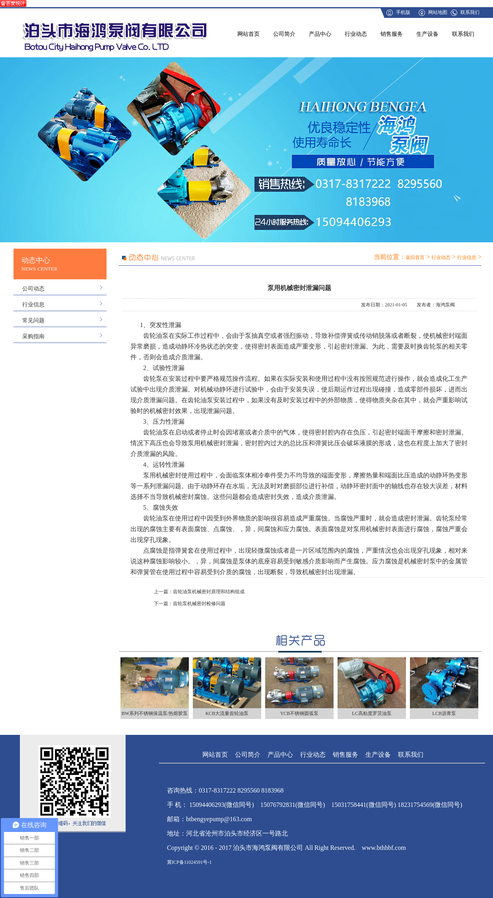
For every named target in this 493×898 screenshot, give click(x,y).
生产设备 (427, 34)
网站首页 (248, 34)
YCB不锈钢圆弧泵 (299, 713)
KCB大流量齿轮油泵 (227, 713)
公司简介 (284, 34)
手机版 (403, 12)
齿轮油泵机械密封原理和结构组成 (209, 591)
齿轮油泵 (200, 400)
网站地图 (437, 12)
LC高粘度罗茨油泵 (371, 713)
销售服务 (391, 34)
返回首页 (415, 257)
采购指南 (33, 336)
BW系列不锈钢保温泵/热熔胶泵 (155, 713)
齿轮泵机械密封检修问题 (199, 603)
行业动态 (356, 34)
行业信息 (33, 305)
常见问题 (33, 320)
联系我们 (469, 12)
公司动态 (33, 289)
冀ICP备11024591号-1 (189, 862)
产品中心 (320, 34)
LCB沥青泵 (444, 713)
